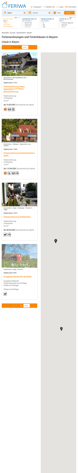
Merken (49, 7)
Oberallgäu (21, 208)
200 (21, 305)
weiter (25, 47)
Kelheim (6, 146)
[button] (55, 241)
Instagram (36, 7)
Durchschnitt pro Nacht (19, 105)
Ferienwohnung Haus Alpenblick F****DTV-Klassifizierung (14, 89)
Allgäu (14, 208)
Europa (12, 33)
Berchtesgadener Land (19, 77)
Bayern (29, 33)
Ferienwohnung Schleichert (17, 217)
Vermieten (70, 7)
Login (60, 7)
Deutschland (21, 33)
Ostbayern (16, 144)
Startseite (5, 33)
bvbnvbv (20, 269)
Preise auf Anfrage (11, 289)
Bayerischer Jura (25, 144)
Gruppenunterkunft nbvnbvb (18, 276)
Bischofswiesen (8, 79)
